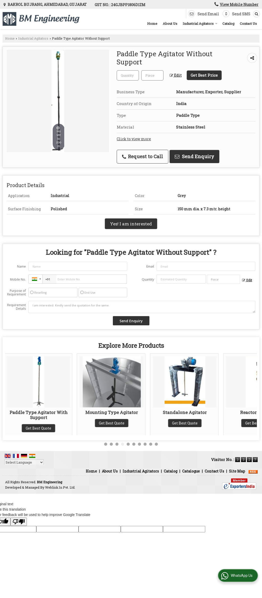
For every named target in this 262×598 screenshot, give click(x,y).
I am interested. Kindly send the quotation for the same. (141, 307)
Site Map (237, 471)
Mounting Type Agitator (113, 412)
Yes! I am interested (131, 224)
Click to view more (134, 138)
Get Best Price (204, 75)
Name (21, 266)
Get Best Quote (40, 428)
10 (156, 444)
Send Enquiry (194, 156)
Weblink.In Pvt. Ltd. (60, 487)
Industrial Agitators (200, 23)
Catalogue (191, 471)
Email (150, 266)
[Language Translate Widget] (24, 462)
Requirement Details (16, 306)
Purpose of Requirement (16, 292)
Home (152, 23)
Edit (176, 75)
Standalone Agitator (186, 412)
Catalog (228, 23)
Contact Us (248, 23)
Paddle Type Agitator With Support (40, 414)
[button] (239, 4)
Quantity (148, 279)
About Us (170, 23)
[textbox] (152, 75)
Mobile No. (18, 279)
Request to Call (142, 156)
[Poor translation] (18, 522)
